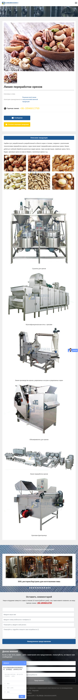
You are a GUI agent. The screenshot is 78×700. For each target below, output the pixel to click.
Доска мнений (10, 651)
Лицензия (35, 690)
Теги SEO (28, 690)
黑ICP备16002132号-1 (29, 695)
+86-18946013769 (44, 603)
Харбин (29, 693)
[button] (28, 587)
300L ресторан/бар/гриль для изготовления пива (39, 581)
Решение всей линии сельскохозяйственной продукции (30, 99)
